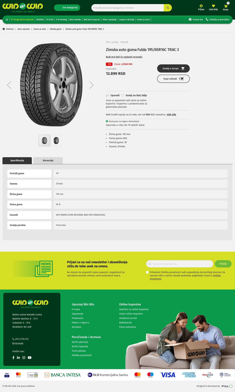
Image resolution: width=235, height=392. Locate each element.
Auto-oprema (24, 29)
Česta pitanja (79, 351)
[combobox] (131, 7)
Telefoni (40, 19)
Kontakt (17, 343)
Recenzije (48, 160)
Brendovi (76, 327)
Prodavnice (77, 318)
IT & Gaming (61, 19)
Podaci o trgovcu (80, 322)
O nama (76, 309)
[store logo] (22, 7)
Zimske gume (56, 29)
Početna (10, 29)
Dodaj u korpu (173, 68)
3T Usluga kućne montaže (22, 19)
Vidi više (171, 114)
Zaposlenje (77, 313)
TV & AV (49, 19)
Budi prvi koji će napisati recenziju (124, 57)
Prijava (201, 9)
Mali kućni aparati (92, 19)
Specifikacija (17, 160)
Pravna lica (196, 19)
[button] (9, 85)
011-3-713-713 (20, 339)
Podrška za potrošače (217, 19)
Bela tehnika (75, 19)
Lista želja (213, 9)
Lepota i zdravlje (126, 19)
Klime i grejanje (110, 19)
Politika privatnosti (82, 355)
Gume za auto (143, 19)
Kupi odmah (174, 78)
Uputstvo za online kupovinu (134, 309)
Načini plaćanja (80, 342)
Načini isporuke (80, 346)
